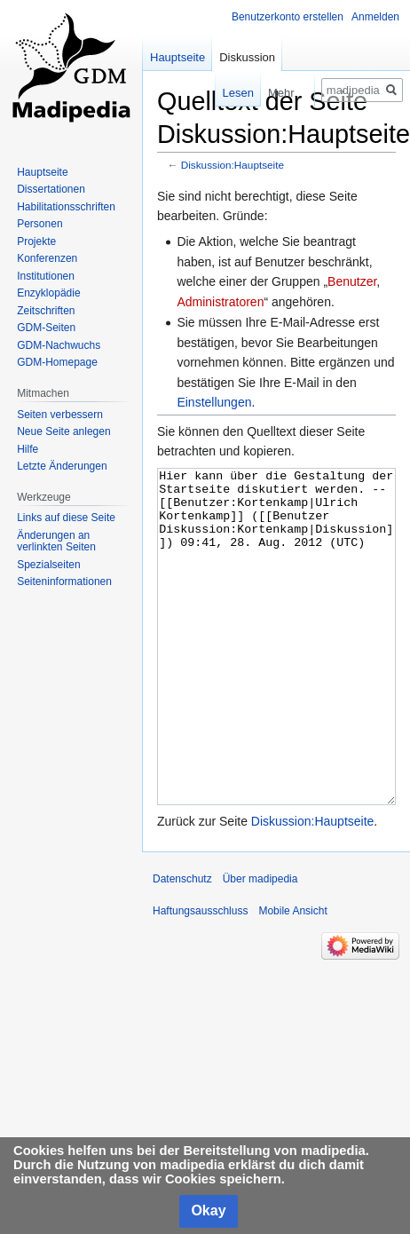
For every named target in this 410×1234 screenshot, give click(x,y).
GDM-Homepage (57, 362)
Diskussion (247, 57)
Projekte (36, 241)
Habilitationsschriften (66, 207)
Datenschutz (182, 945)
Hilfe (27, 449)
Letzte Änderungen (61, 466)
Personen (39, 224)
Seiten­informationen (64, 581)
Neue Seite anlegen (63, 431)
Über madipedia (260, 945)
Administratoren (220, 302)
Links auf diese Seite (66, 517)
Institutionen (46, 276)
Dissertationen (51, 189)
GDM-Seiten (46, 327)
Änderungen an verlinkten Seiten (56, 541)
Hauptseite (177, 57)
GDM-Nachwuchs (58, 345)
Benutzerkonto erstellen (287, 17)
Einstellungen (214, 402)
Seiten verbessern (60, 414)
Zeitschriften (46, 311)
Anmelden (375, 17)
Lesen (224, 92)
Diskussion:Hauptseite (232, 164)
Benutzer (351, 281)
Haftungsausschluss (200, 977)
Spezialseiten (48, 564)
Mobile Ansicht (292, 977)
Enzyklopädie (48, 293)
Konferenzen (47, 258)
